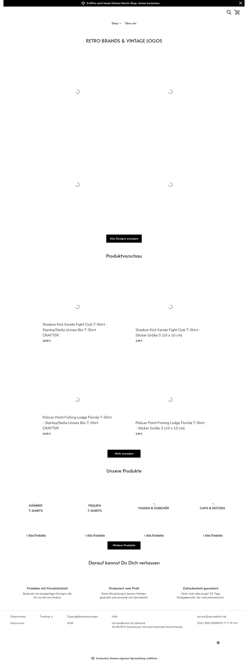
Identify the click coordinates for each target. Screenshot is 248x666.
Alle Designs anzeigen (124, 239)
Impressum (17, 623)
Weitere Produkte (124, 545)
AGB (70, 623)
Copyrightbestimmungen (82, 617)
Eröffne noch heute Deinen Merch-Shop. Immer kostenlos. (123, 3)
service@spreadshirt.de (211, 617)
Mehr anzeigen (124, 454)
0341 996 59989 (217, 623)
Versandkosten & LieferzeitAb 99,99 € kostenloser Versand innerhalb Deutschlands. (147, 625)
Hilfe (115, 617)
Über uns (130, 23)
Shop (116, 23)
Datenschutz (18, 617)
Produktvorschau (124, 255)
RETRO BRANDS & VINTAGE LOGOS (124, 40)
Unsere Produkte (124, 470)
